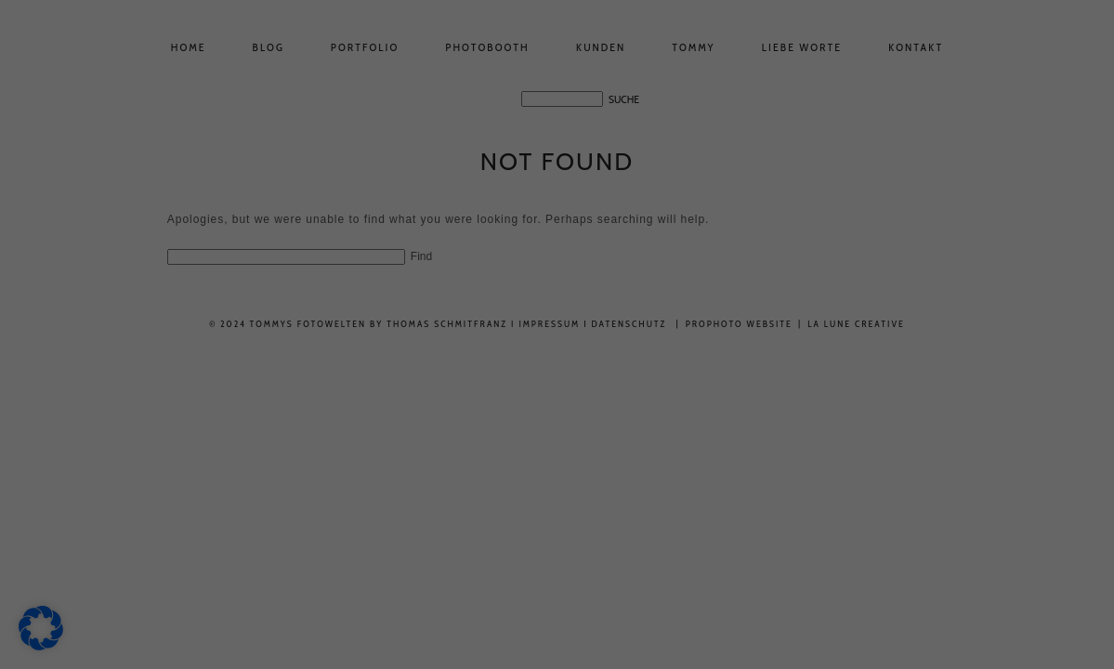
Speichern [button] (735, 591)
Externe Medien (687, 164)
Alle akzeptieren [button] (379, 591)
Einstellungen (343, 352)
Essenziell (675, 69)
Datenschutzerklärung (285, 297)
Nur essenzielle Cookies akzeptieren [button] (557, 645)
